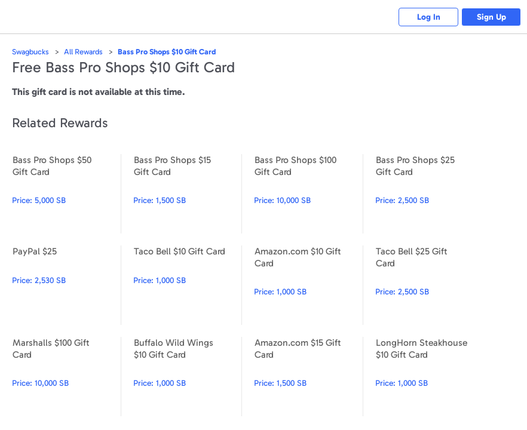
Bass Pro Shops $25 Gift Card (429, 194)
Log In (428, 17)
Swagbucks (30, 51)
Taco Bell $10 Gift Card (187, 285)
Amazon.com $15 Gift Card (308, 376)
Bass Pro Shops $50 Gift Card (66, 194)
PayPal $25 (66, 285)
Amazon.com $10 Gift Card (308, 285)
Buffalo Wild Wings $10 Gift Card (187, 376)
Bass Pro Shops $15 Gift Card (187, 194)
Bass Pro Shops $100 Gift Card (308, 194)
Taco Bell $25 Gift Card (429, 285)
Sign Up (491, 17)
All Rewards (83, 51)
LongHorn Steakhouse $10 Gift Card (429, 376)
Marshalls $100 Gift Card (66, 376)
